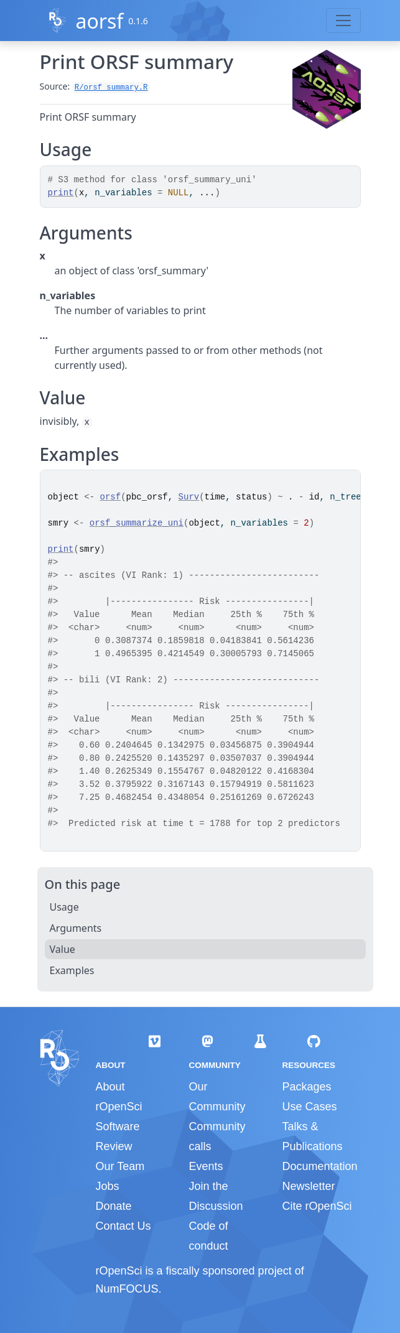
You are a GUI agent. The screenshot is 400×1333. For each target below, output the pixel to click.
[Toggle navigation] (343, 20)
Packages (306, 1086)
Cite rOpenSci (316, 1206)
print (61, 193)
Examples (72, 970)
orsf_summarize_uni (137, 523)
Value (62, 949)
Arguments (76, 928)
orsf (110, 497)
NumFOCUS (127, 1289)
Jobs (107, 1186)
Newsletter (308, 1186)
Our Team (120, 1166)
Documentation (319, 1166)
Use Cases (309, 1106)
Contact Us (123, 1226)
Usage (64, 907)
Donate (114, 1206)
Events (205, 1166)
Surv (189, 497)
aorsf (99, 20)
